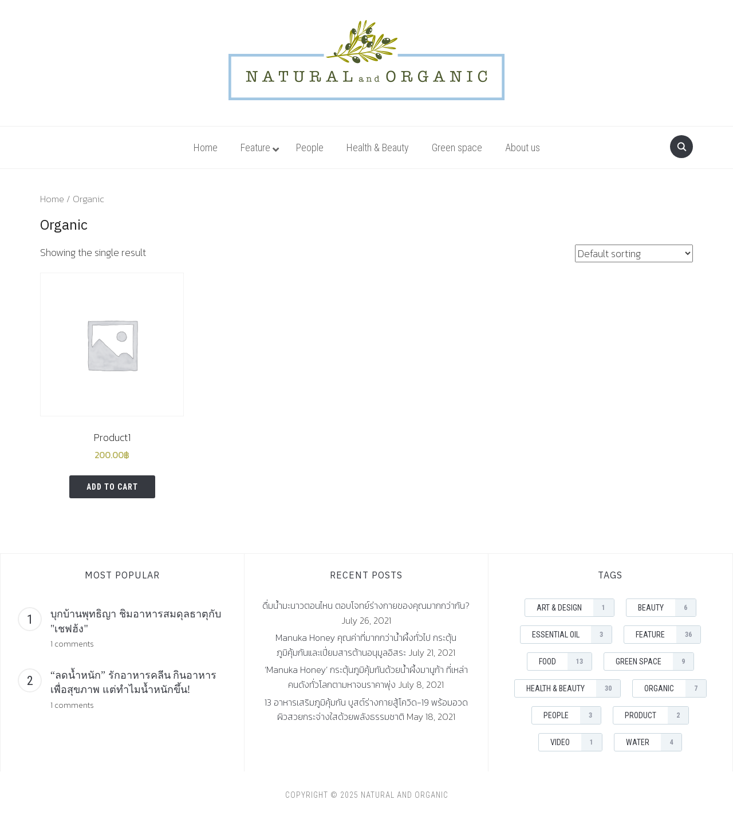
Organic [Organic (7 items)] (675, 688)
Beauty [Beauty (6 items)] (667, 607)
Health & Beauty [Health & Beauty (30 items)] (573, 688)
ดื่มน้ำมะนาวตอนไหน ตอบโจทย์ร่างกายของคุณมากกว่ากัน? (366, 605)
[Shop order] (634, 253)
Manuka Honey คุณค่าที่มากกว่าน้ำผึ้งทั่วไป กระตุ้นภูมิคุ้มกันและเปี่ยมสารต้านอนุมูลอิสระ (365, 645)
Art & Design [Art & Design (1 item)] (575, 607)
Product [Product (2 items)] (656, 715)
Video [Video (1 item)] (576, 742)
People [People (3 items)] (572, 715)
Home (52, 199)
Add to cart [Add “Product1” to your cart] (112, 486)
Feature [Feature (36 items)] (668, 634)
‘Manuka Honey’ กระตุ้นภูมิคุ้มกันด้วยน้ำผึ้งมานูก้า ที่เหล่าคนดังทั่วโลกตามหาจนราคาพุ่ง (366, 677)
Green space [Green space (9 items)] (654, 661)
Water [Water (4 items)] (653, 742)
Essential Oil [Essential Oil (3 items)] (572, 634)
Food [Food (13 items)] (565, 661)
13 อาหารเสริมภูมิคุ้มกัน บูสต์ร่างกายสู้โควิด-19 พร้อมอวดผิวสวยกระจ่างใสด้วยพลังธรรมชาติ (366, 709)
